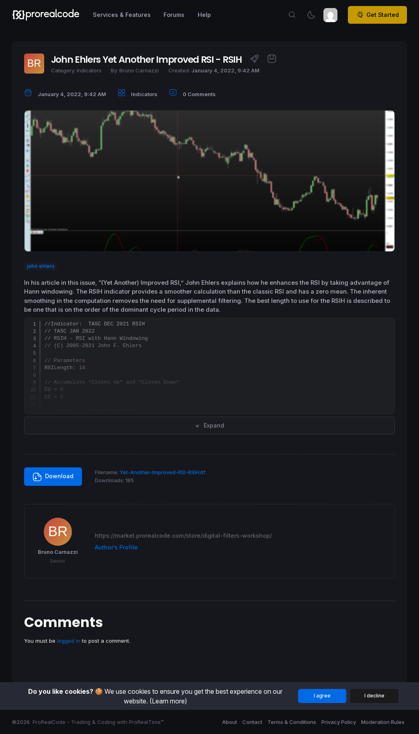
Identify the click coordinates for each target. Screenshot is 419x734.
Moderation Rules (383, 722)
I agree (322, 696)
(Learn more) (168, 701)
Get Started (377, 15)
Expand (209, 425)
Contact (252, 722)
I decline (374, 696)
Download (53, 476)
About (229, 722)
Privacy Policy (338, 722)
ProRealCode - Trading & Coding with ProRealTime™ (98, 722)
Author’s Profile (116, 547)
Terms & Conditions (292, 722)
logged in (68, 640)
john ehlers (41, 266)
